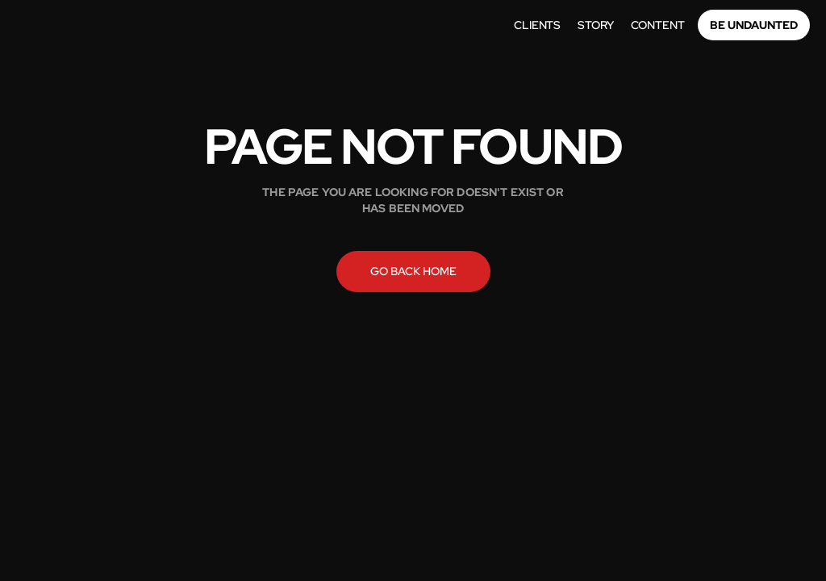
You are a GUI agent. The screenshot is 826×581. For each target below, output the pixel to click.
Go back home (413, 271)
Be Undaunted (754, 25)
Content (658, 25)
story (595, 25)
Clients (537, 25)
